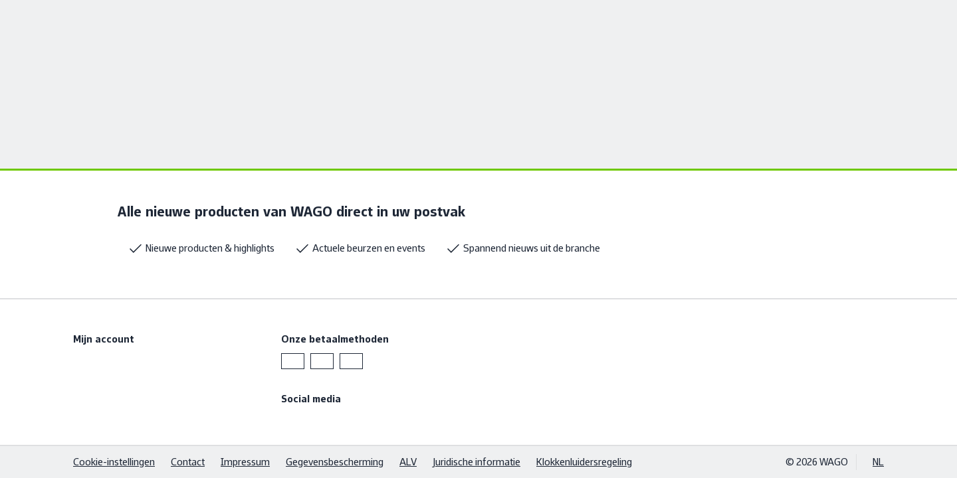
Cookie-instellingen (114, 461)
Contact (188, 461)
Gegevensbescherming (334, 461)
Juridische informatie (476, 461)
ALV (408, 461)
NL (878, 461)
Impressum (245, 461)
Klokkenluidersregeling (584, 461)
